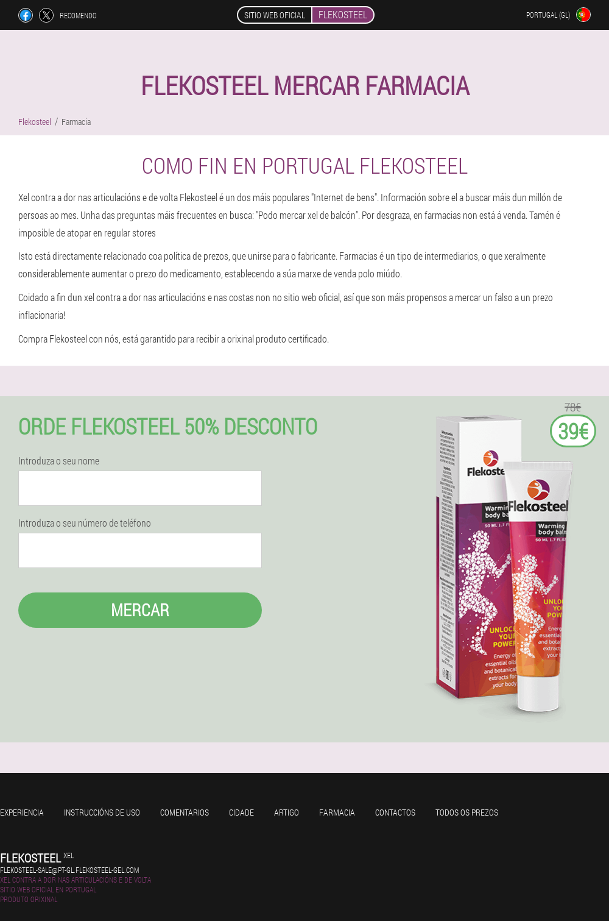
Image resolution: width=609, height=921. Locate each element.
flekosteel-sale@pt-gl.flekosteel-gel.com (69, 870)
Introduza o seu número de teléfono (84, 523)
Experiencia (22, 812)
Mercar (140, 610)
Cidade (241, 812)
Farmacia (337, 812)
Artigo (286, 812)
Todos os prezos (466, 812)
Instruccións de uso (102, 812)
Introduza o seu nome (58, 461)
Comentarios (184, 812)
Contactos (395, 812)
